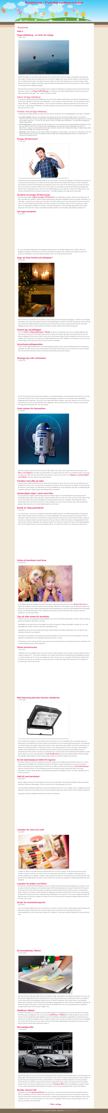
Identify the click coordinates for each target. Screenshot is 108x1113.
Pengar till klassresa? (27, 139)
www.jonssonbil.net (36, 1092)
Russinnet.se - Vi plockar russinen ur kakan (54, 2)
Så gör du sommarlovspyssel (31, 902)
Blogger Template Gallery (70, 1110)
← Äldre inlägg (54, 1104)
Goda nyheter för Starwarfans (31, 408)
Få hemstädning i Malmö (29, 950)
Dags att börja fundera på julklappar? (35, 258)
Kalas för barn (80, 604)
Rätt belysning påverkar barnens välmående (38, 697)
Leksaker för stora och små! (30, 830)
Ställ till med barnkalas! (28, 776)
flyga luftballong (40, 91)
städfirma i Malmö (57, 1015)
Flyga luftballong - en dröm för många (35, 35)
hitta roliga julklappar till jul (37, 332)
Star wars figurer (25, 472)
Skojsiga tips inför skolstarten (31, 358)
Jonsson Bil (58, 1084)
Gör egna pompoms (26, 211)
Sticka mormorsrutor (27, 647)
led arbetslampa (82, 766)
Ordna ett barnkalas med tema (31, 560)
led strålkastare (53, 754)
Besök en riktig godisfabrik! (30, 508)
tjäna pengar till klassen (44, 197)
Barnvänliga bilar (25, 1027)
